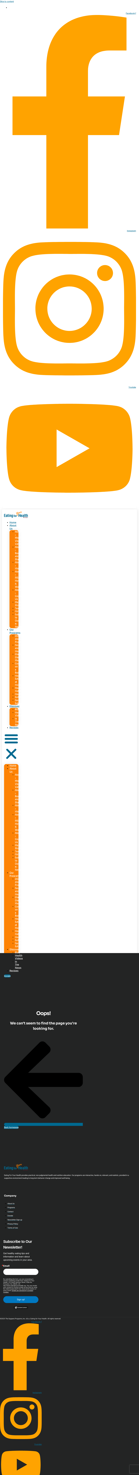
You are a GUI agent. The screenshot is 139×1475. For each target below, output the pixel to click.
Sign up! (21, 1299)
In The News (18, 721)
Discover (15, 706)
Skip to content (7, 1)
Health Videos (19, 714)
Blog (17, 709)
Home (13, 765)
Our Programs (15, 631)
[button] (11, 746)
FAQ (17, 611)
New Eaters (18, 702)
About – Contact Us (19, 594)
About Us (13, 527)
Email (6, 1266)
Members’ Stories (20, 604)
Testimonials (22, 608)
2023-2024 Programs (20, 638)
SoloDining (21, 697)
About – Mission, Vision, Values (19, 537)
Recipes (14, 727)
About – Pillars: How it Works (18, 579)
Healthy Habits (19, 689)
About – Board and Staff (18, 553)
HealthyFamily (23, 694)
